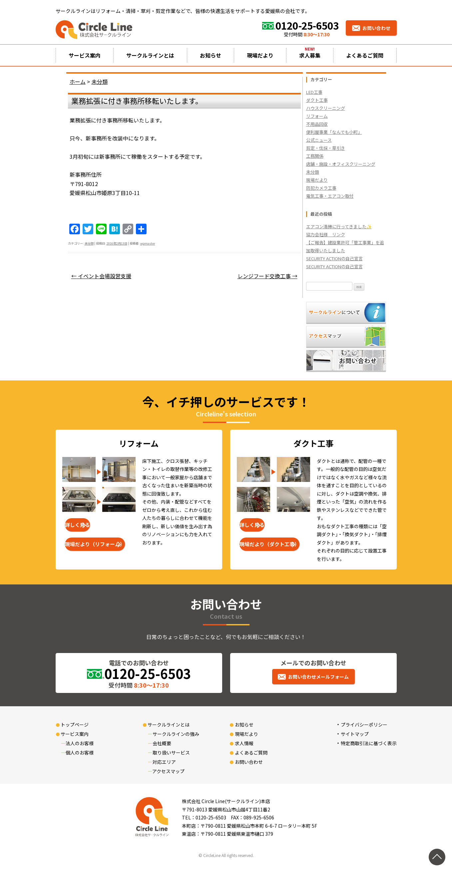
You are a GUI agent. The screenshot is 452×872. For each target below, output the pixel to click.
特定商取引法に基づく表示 (369, 743)
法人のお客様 (80, 743)
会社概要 (162, 743)
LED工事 (314, 92)
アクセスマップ (168, 771)
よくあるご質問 (364, 55)
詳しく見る (77, 524)
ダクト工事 (317, 100)
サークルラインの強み (176, 734)
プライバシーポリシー (364, 724)
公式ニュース (319, 140)
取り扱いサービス (171, 752)
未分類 (89, 243)
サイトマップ (355, 734)
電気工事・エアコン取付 (330, 196)
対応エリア (164, 762)
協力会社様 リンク (325, 234)
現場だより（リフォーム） (95, 544)
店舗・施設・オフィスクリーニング (340, 164)
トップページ (75, 724)
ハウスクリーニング (325, 108)
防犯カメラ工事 (321, 188)
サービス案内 (85, 55)
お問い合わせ (376, 28)
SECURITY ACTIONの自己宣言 (334, 258)
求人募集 (309, 55)
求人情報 (244, 743)
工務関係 (314, 156)
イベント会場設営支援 (101, 276)
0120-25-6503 (307, 25)
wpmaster (147, 243)
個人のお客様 (80, 752)
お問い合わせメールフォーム (318, 676)
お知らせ (210, 55)
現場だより (260, 55)
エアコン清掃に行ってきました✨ (339, 226)
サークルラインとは (150, 55)
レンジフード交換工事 (267, 276)
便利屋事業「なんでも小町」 (334, 132)
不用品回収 (317, 124)
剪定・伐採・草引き (325, 148)
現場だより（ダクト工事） (269, 544)
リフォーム (317, 116)
